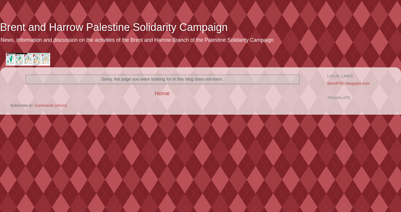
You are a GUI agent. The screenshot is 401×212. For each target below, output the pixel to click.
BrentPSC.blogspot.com (348, 83)
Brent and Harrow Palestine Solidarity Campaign (114, 27)
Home (162, 93)
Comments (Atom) (51, 105)
